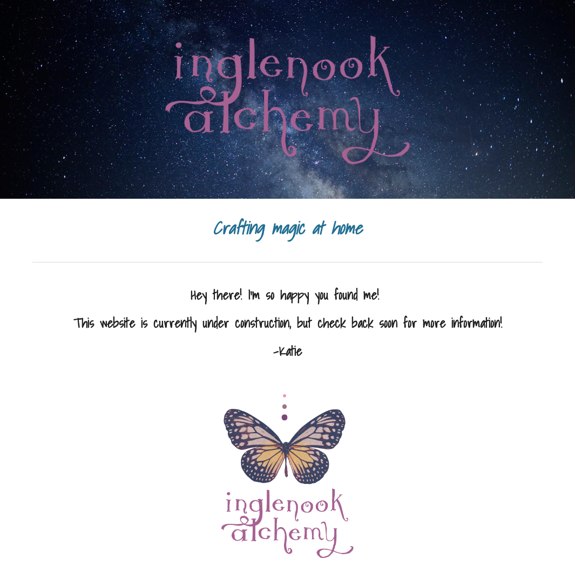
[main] (287, 228)
